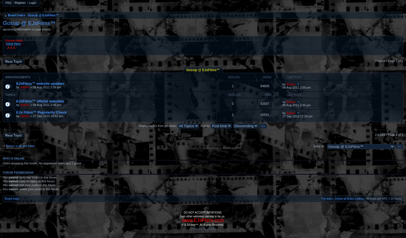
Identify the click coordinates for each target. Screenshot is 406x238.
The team (327, 198)
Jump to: (319, 146)
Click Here (13, 43)
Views (267, 77)
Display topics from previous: (168, 125)
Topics (10, 94)
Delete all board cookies (349, 198)
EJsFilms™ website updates (40, 84)
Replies (234, 77)
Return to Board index (20, 146)
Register (20, 2)
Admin (25, 87)
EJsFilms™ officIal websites (40, 101)
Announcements (17, 77)
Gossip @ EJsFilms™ (43, 15)
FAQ (8, 2)
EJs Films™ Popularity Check (41, 112)
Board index (16, 15)
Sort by (216, 125)
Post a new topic (14, 61)
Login (32, 2)
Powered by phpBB (203, 228)
